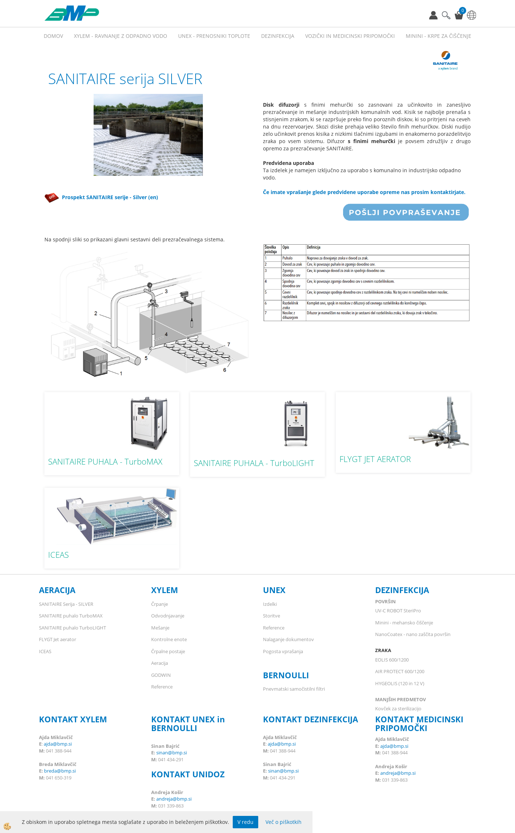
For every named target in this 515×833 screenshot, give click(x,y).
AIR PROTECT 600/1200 (399, 671)
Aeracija (159, 663)
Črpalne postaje (168, 651)
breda (50, 770)
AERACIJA (57, 589)
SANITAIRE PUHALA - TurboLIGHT (254, 462)
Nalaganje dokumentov (288, 639)
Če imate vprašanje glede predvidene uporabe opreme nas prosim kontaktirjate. (364, 192)
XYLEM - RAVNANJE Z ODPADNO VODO (120, 35)
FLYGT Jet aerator (57, 639)
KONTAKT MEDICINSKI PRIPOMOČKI (419, 723)
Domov (53, 35)
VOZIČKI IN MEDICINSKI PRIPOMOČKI (350, 35)
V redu (245, 821)
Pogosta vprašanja (283, 651)
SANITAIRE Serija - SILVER (66, 604)
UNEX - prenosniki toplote (214, 35)
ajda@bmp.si (58, 744)
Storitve (271, 615)
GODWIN (161, 675)
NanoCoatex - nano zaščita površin (413, 634)
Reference (162, 686)
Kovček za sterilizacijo (398, 708)
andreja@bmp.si (174, 799)
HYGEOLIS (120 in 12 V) (399, 683)
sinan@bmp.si (171, 752)
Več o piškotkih (284, 821)
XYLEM (164, 589)
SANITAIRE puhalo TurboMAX (71, 615)
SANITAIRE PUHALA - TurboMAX (105, 461)
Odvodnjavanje (167, 615)
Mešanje (160, 627)
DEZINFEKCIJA (402, 589)
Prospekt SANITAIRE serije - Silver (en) (101, 197)
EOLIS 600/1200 (392, 659)
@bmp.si (66, 770)
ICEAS (58, 554)
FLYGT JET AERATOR (375, 458)
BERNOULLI (286, 675)
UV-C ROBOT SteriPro (398, 610)
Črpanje (159, 604)
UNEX (274, 589)
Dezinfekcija (277, 35)
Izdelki (270, 604)
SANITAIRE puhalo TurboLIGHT (72, 627)
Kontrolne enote (169, 639)
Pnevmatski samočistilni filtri (294, 689)
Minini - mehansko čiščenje (404, 622)
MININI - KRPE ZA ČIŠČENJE (438, 35)
